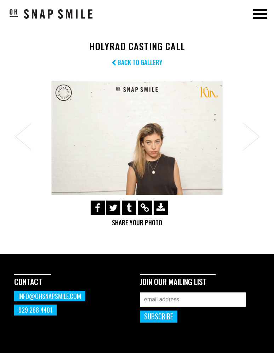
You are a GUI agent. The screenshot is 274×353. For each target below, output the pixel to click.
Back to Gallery (137, 62)
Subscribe (158, 316)
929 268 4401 (35, 309)
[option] (137, 138)
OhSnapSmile (51, 14)
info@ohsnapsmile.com (49, 296)
